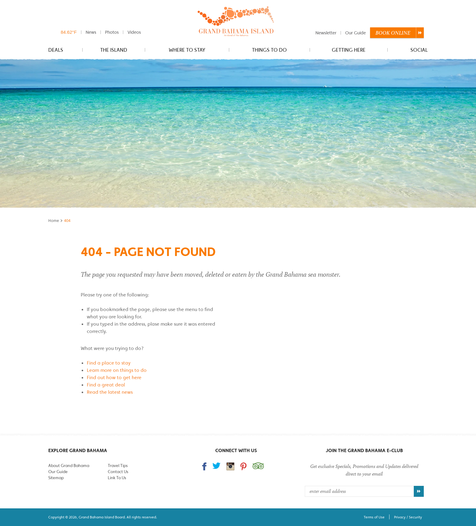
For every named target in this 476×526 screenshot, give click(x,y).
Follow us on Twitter (216, 465)
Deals (55, 50)
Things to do (269, 50)
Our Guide (355, 33)
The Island (113, 50)
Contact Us (118, 471)
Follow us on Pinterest (243, 466)
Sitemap (56, 477)
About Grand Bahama (68, 465)
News (91, 32)
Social (419, 50)
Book (393, 33)
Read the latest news (110, 392)
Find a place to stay (109, 363)
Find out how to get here (114, 377)
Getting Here (348, 50)
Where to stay (187, 50)
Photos (112, 32)
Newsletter (325, 33)
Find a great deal (106, 385)
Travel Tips (117, 465)
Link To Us (117, 477)
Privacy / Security (408, 517)
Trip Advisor (258, 465)
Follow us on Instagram (230, 466)
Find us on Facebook (204, 466)
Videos (134, 32)
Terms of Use (374, 517)
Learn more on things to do (117, 370)
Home (53, 220)
